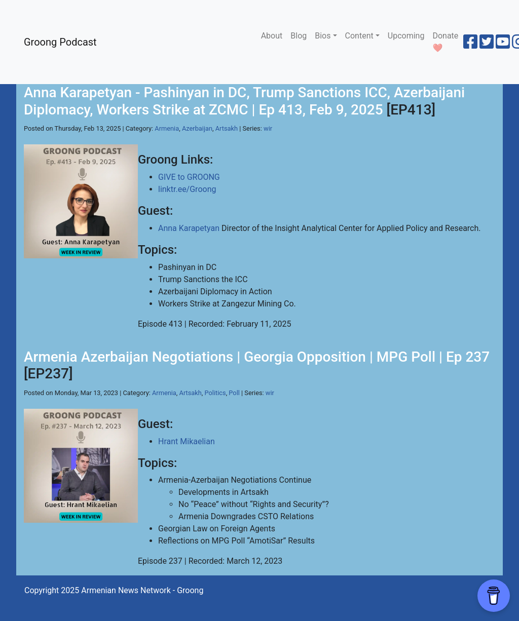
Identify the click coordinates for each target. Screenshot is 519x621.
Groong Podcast (60, 42)
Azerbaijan (197, 128)
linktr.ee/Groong (187, 189)
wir (268, 128)
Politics (215, 393)
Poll (234, 393)
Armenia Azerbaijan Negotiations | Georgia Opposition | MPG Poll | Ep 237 (257, 356)
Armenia (167, 128)
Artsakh (226, 128)
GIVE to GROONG (189, 177)
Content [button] (359, 36)
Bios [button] (322, 36)
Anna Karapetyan (188, 228)
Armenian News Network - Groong (142, 590)
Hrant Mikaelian (186, 441)
